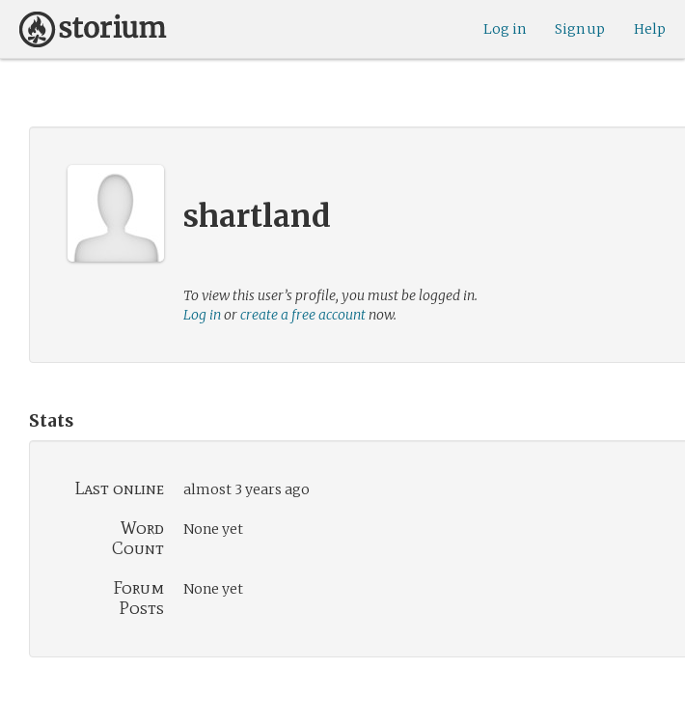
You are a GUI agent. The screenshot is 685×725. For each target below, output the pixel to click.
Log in (504, 29)
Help (650, 29)
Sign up (580, 29)
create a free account (303, 314)
